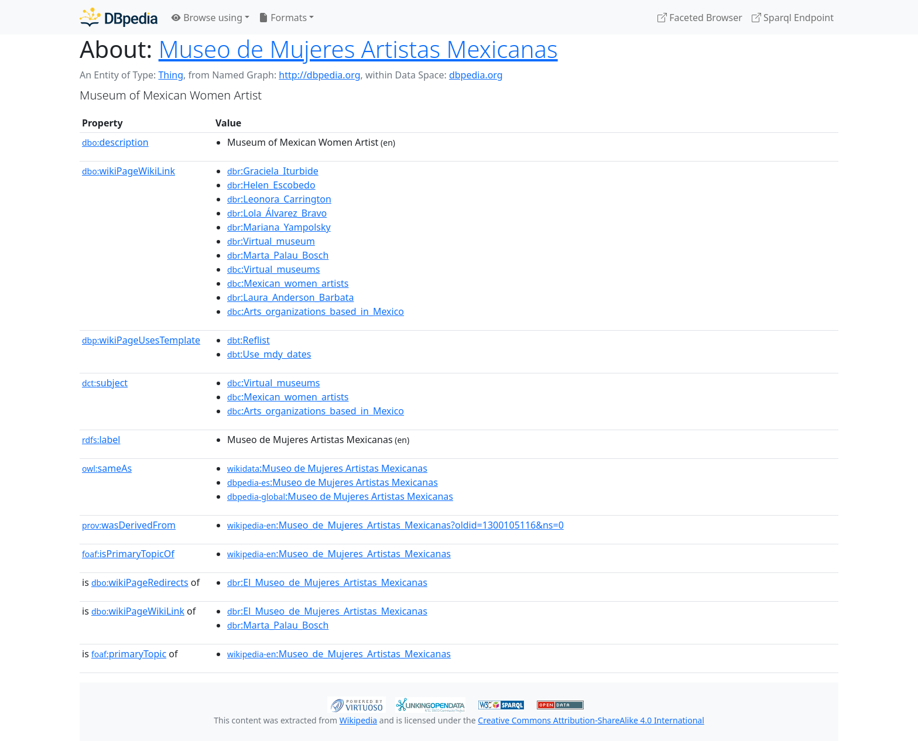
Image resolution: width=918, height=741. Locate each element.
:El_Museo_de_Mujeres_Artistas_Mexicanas (327, 582)
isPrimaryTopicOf (128, 553)
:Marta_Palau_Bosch (277, 255)
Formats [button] (283, 17)
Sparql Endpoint (793, 17)
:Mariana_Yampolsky (279, 227)
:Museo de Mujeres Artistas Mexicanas (327, 468)
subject (105, 382)
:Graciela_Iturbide (272, 170)
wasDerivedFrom (129, 525)
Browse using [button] (207, 17)
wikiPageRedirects (140, 582)
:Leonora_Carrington (279, 199)
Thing (170, 74)
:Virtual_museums (273, 269)
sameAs (107, 468)
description (115, 142)
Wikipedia (358, 720)
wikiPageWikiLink (128, 170)
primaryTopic (128, 653)
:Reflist (248, 340)
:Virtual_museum (271, 241)
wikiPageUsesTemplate (141, 340)
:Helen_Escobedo (271, 185)
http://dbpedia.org (319, 74)
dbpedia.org (476, 74)
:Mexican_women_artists (288, 283)
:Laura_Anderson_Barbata (290, 297)
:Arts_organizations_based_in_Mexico (315, 311)
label (101, 439)
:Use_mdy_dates (269, 354)
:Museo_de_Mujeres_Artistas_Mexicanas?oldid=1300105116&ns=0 (395, 525)
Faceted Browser (699, 17)
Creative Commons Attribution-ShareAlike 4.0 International (591, 720)
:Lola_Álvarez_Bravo (277, 213)
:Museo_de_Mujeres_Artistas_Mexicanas (339, 553)
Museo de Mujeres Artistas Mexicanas (358, 49)
